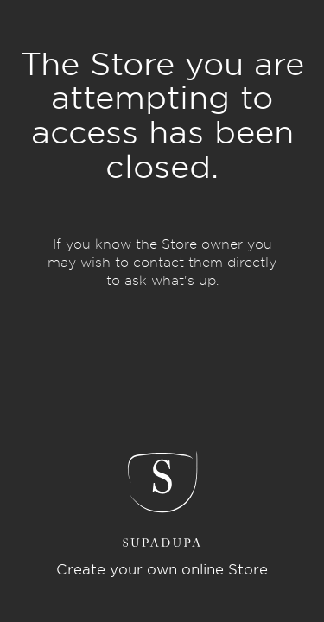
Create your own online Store (162, 569)
